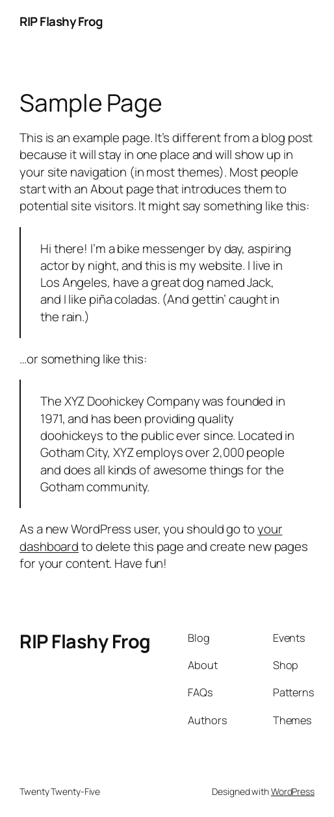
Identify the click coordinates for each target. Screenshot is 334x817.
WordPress (293, 791)
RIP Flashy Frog (61, 21)
